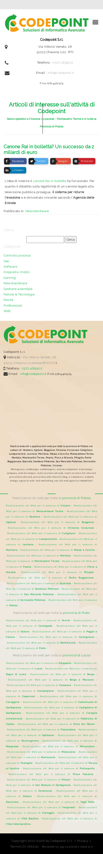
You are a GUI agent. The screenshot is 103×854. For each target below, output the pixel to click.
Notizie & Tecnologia (19, 294)
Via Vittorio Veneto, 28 (39, 357)
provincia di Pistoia (76, 498)
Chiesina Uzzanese (27, 363)
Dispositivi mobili (17, 272)
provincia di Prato (76, 613)
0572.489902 (62, 62)
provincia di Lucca (76, 655)
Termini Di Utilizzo (24, 846)
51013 (8, 363)
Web (7, 311)
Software (10, 266)
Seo (6, 261)
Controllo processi (17, 255)
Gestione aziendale (18, 289)
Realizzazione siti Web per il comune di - (40, 505)
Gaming (10, 278)
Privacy (82, 841)
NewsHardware (37, 211)
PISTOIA (50, 363)
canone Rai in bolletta (49, 181)
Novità (8, 300)
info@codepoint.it (61, 73)
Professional (13, 305)
